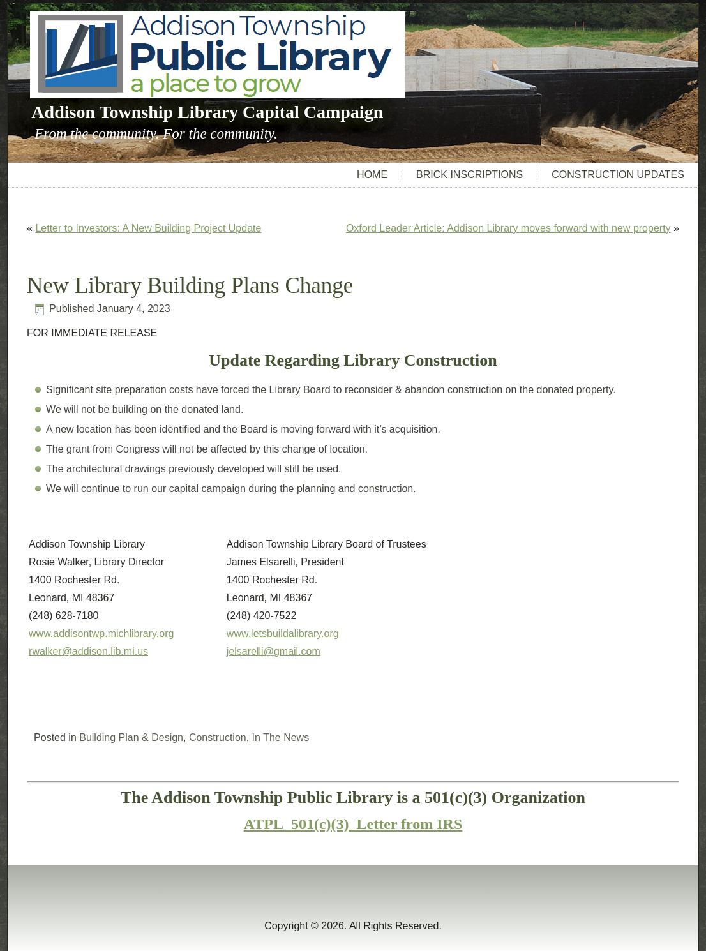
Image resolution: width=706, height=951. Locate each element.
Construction (217, 737)
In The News (281, 737)
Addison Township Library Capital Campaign (207, 112)
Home (372, 174)
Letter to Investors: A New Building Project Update (148, 228)
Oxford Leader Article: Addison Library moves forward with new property (508, 228)
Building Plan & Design (131, 737)
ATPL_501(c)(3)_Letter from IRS (353, 824)
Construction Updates (618, 174)
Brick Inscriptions (469, 174)
